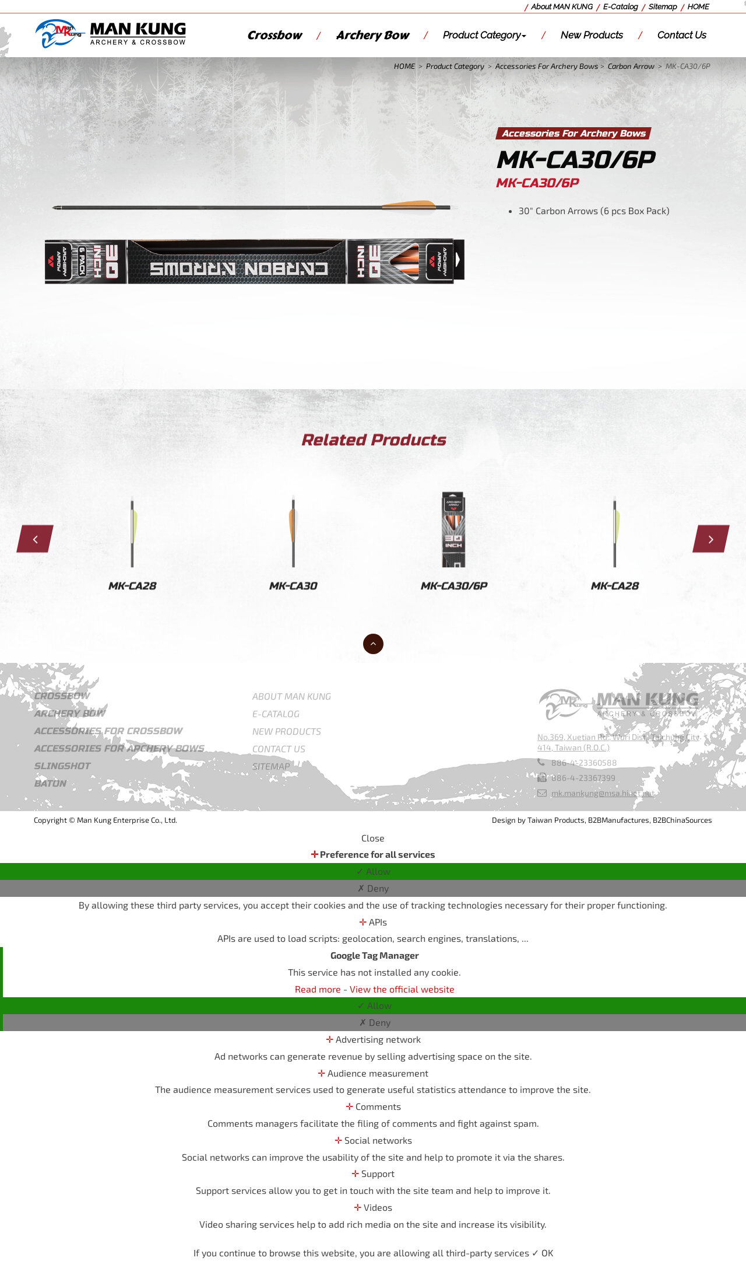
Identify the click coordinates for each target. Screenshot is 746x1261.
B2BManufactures (618, 820)
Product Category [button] (484, 35)
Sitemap (663, 6)
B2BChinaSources (682, 820)
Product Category (455, 66)
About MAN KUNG (562, 6)
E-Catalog (620, 6)
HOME (698, 6)
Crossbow (274, 35)
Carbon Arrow (631, 66)
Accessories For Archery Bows (547, 66)
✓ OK (542, 1252)
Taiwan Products (556, 820)
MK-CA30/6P (688, 66)
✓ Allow (373, 870)
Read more (319, 988)
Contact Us (681, 35)
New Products (592, 35)
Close (373, 837)
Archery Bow (372, 35)
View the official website (402, 988)
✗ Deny (373, 887)
